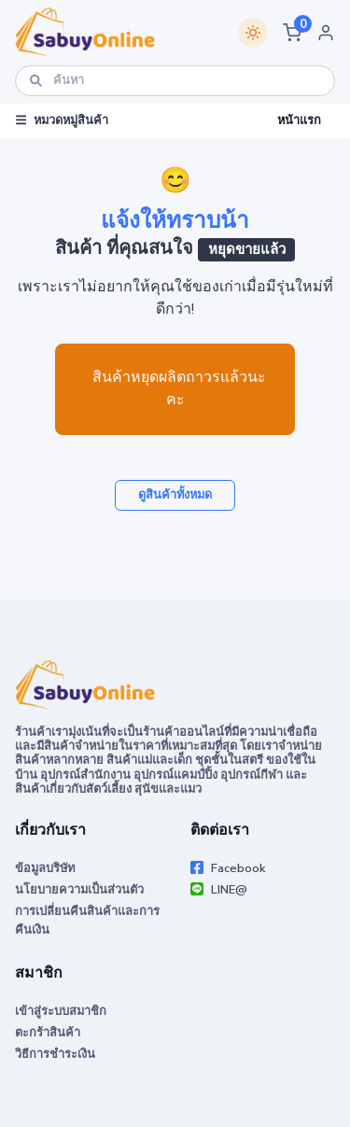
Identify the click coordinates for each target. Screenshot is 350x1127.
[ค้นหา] (175, 80)
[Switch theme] (253, 33)
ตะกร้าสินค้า (47, 1032)
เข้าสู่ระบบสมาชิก (60, 1011)
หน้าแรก (299, 120)
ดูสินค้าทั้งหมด (175, 494)
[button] (292, 32)
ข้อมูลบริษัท (45, 868)
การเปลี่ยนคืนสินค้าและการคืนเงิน (87, 920)
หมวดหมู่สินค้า (62, 120)
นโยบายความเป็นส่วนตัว (79, 889)
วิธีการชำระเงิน (55, 1054)
